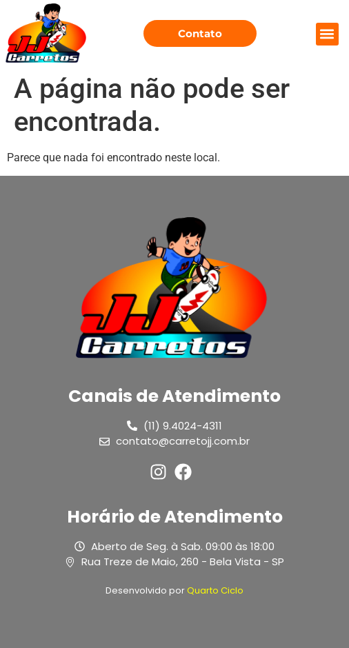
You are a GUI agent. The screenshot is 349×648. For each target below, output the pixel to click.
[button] (327, 34)
